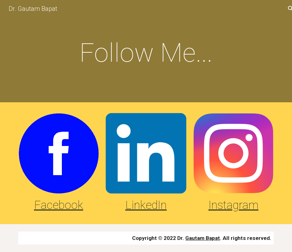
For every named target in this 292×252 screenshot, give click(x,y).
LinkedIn (146, 205)
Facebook (58, 205)
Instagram (233, 205)
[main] (146, 53)
